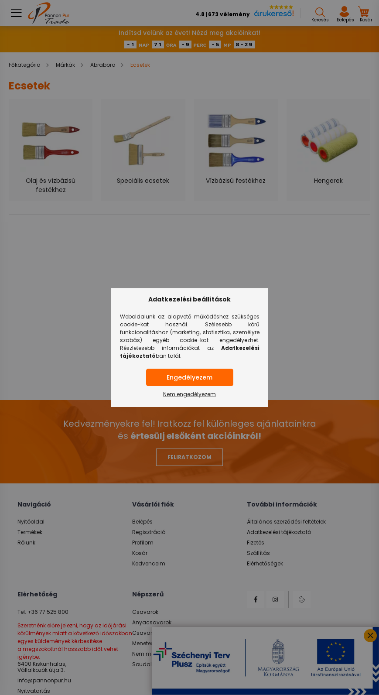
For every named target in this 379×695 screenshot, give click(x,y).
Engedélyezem (189, 377)
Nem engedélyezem (189, 394)
